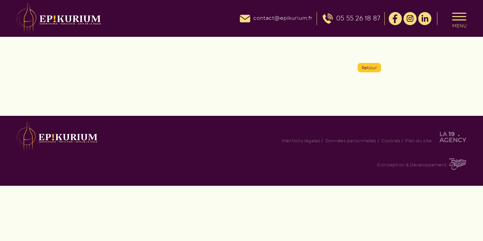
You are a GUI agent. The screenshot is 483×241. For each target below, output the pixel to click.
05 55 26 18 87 (358, 18)
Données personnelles (350, 141)
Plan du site (418, 141)
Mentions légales (301, 141)
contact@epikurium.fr (283, 18)
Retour (369, 68)
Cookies (390, 141)
